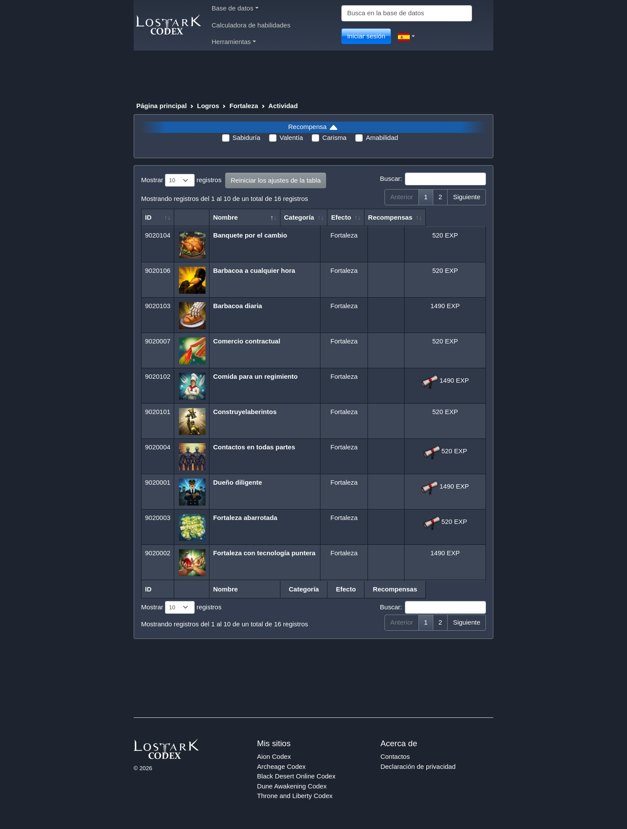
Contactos (395, 756)
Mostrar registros (181, 180)
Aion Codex (274, 756)
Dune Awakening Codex (292, 786)
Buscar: (433, 179)
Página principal (161, 105)
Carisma (334, 137)
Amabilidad (382, 137)
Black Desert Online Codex (296, 776)
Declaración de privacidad (418, 766)
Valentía (291, 137)
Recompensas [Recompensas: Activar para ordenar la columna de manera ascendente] (440, 217)
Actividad (283, 105)
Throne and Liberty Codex (294, 795)
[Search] (406, 13)
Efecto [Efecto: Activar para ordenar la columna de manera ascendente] (381, 217)
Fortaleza (243, 105)
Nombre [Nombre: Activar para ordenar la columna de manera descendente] (226, 217)
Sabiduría (246, 137)
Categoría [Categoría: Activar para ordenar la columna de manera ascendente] (339, 217)
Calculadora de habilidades (251, 25)
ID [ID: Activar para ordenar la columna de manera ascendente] (148, 217)
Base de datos (235, 8)
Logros (208, 105)
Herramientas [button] (234, 41)
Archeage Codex (281, 766)
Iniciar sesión (366, 36)
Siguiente (466, 196)
